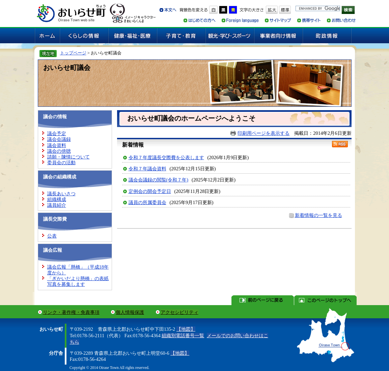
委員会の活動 (61, 162)
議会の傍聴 (59, 151)
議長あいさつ (61, 193)
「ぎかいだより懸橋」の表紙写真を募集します (78, 281)
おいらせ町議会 (66, 67)
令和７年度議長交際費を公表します (166, 157)
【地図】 (185, 329)
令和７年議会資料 (147, 168)
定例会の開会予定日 (150, 191)
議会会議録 (59, 139)
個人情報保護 (130, 312)
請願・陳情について (68, 156)
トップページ (73, 52)
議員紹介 (56, 205)
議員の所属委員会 (147, 202)
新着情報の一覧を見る (318, 215)
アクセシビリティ (179, 312)
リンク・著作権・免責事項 (71, 312)
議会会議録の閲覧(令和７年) (159, 179)
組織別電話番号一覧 (183, 335)
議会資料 (56, 145)
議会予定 (56, 133)
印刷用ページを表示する (263, 133)
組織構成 (56, 199)
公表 (52, 236)
